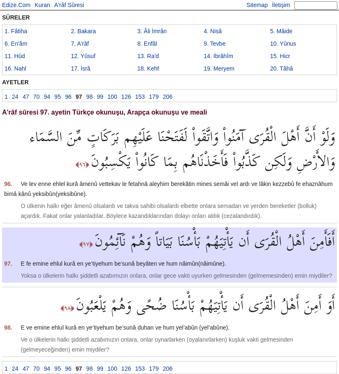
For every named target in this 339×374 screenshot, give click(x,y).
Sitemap (257, 5)
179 (154, 96)
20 (281, 68)
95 (57, 96)
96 (68, 96)
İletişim (281, 5)
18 (148, 68)
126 (126, 96)
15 (280, 56)
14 (218, 56)
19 (219, 68)
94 (47, 96)
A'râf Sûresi (69, 5)
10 (283, 43)
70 (36, 96)
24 (15, 96)
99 (100, 96)
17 (80, 68)
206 (167, 96)
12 (83, 56)
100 (112, 96)
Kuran (42, 5)
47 (25, 96)
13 (148, 56)
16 (15, 68)
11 (15, 56)
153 (140, 96)
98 (89, 96)
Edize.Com (16, 5)
